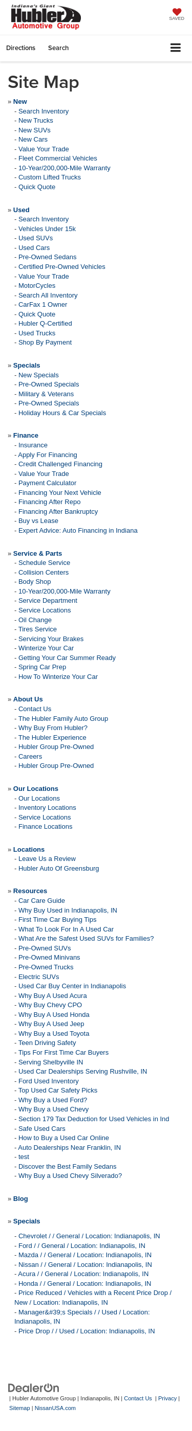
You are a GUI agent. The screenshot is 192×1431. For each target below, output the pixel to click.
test (23, 1157)
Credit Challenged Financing (60, 464)
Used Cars (34, 248)
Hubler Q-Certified (45, 323)
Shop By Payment (45, 342)
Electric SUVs (38, 977)
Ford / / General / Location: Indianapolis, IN (81, 1246)
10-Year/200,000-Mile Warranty (64, 168)
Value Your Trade (43, 149)
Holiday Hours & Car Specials (62, 413)
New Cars (33, 139)
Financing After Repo (49, 502)
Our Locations (39, 798)
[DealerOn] (34, 1388)
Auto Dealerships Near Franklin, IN (69, 1147)
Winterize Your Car (46, 648)
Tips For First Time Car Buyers (63, 1052)
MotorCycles (36, 285)
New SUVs (34, 130)
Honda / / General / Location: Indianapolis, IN (84, 1283)
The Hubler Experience (52, 737)
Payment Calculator (47, 483)
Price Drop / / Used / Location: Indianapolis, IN (86, 1331)
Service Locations (44, 610)
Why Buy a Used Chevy (53, 1109)
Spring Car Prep (42, 667)
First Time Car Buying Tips (57, 919)
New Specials (38, 375)
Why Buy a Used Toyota (54, 1033)
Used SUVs (35, 238)
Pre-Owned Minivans (49, 957)
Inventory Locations (47, 807)
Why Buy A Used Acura (52, 996)
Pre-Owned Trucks (46, 967)
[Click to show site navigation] (176, 48)
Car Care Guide (41, 900)
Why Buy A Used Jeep (51, 1024)
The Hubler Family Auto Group (63, 718)
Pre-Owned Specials (48, 384)
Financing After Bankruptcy (58, 511)
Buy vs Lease (38, 521)
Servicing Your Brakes (50, 639)
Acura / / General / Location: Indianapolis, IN (83, 1274)
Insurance (33, 445)
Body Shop (34, 581)
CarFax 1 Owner (42, 304)
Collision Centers (43, 572)
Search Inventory (43, 111)
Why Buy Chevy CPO (50, 1005)
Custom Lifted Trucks (49, 177)
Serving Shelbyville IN (50, 1062)
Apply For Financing (47, 455)
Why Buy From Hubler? (53, 728)
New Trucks (35, 120)
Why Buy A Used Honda (54, 1014)
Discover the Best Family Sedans (67, 1166)
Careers (30, 756)
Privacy (167, 1398)
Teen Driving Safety (47, 1043)
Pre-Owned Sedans (47, 257)
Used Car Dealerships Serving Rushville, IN (82, 1071)
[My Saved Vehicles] (176, 15)
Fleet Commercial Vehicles (57, 158)
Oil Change (35, 620)
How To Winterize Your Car (58, 676)
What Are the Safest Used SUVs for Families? (86, 938)
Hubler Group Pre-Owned (56, 747)
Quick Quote (36, 187)
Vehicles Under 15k (47, 229)
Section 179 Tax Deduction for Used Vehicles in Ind (93, 1119)
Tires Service (37, 629)
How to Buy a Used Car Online (63, 1138)
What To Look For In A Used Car (66, 929)
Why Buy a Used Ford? (52, 1100)
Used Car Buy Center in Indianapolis (72, 986)
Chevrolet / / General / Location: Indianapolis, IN (89, 1236)
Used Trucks (36, 333)
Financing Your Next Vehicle (59, 492)
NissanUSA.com (55, 1408)
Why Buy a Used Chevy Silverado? (70, 1175)
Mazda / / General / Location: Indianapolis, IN (85, 1255)
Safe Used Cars (42, 1128)
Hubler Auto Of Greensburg (58, 868)
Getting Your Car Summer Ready (67, 658)
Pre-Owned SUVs (44, 948)
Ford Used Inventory (48, 1081)
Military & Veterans (46, 394)
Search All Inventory (48, 295)
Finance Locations (45, 826)
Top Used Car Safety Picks (58, 1090)
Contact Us (34, 709)
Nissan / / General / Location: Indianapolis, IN (85, 1264)
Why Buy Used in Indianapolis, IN (67, 910)
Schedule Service (44, 562)
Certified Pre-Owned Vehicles (61, 266)
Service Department (47, 600)
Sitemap (19, 1408)
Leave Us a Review (47, 858)
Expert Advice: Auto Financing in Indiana (78, 530)
